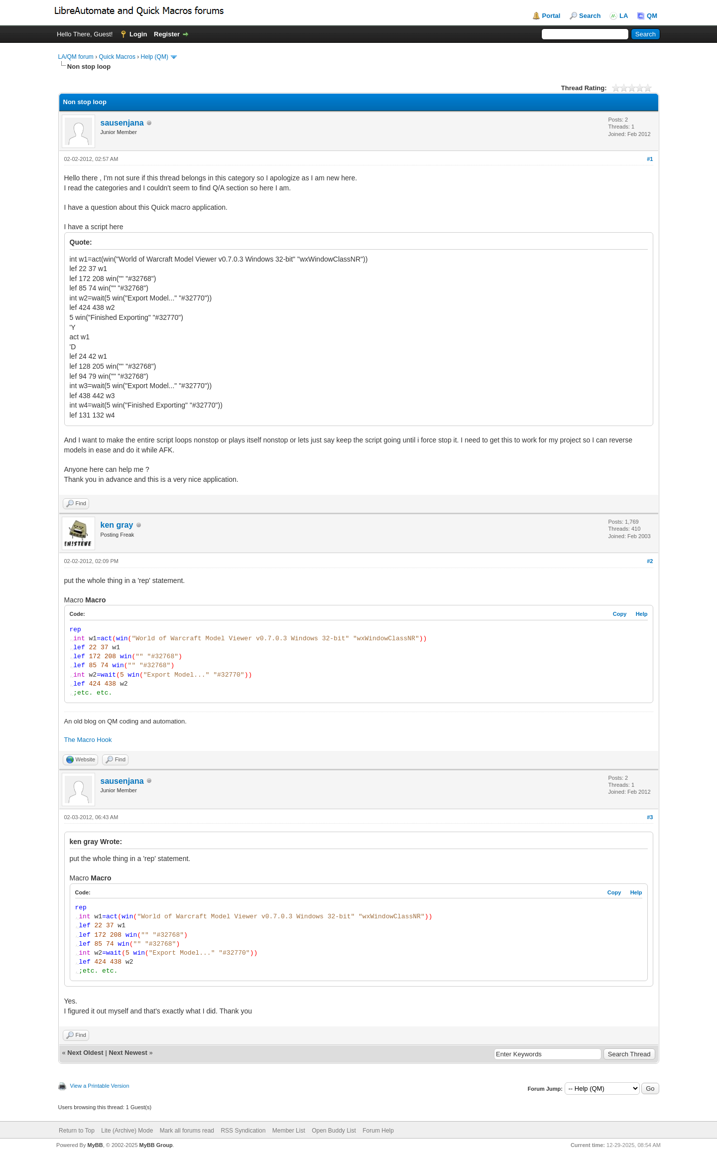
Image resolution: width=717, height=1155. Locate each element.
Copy (620, 614)
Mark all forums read (187, 1130)
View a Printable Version (99, 1086)
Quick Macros (117, 56)
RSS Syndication (243, 1130)
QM (652, 15)
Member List (288, 1130)
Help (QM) (154, 56)
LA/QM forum (76, 56)
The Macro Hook (88, 739)
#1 (650, 159)
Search (589, 15)
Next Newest (128, 1052)
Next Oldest (85, 1052)
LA (623, 15)
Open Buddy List (334, 1130)
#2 (650, 561)
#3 (650, 817)
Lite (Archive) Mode (127, 1130)
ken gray (117, 525)
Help (642, 614)
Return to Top (77, 1130)
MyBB (95, 1145)
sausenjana (122, 123)
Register (167, 34)
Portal (551, 15)
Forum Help (378, 1130)
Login (138, 34)
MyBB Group (156, 1145)
